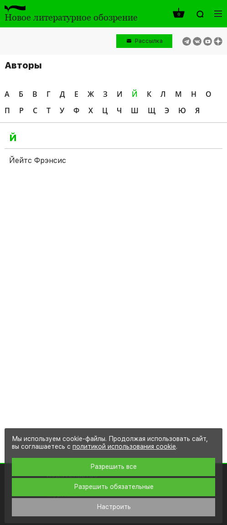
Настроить (114, 506)
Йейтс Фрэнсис (37, 160)
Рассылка (149, 40)
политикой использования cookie (124, 446)
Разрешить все (113, 466)
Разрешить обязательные (114, 486)
